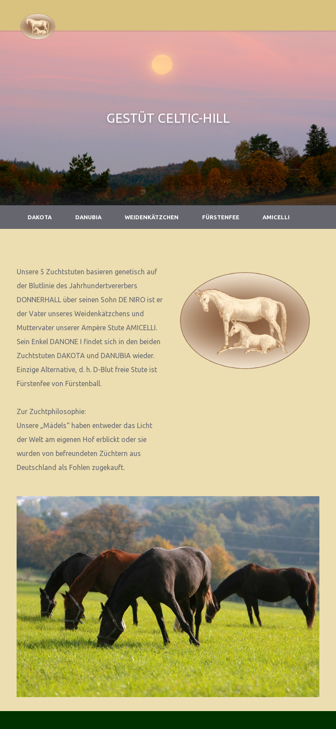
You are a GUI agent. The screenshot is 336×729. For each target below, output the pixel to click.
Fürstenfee (220, 217)
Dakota (40, 217)
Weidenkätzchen (151, 217)
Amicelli (276, 217)
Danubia (88, 217)
